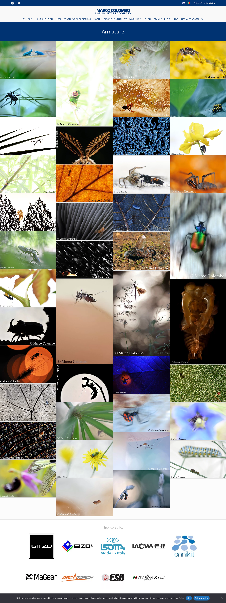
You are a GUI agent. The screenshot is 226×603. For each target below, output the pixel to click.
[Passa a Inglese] (183, 3)
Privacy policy (201, 598)
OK (188, 598)
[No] (222, 598)
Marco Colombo (113, 11)
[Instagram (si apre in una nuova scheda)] (18, 3)
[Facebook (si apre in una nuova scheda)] (13, 3)
